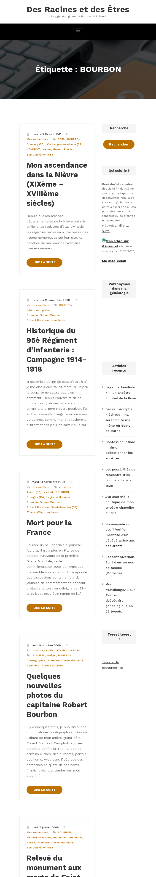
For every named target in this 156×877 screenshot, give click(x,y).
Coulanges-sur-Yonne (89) (63, 141)
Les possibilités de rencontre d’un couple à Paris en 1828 (120, 448)
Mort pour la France (57, 455)
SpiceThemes (131, 871)
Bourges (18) (77, 430)
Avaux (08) (33, 430)
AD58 (60, 137)
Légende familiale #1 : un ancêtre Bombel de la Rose (120, 385)
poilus (30, 277)
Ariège (45, 561)
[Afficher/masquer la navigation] (78, 30)
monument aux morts (66, 698)
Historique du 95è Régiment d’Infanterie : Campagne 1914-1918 (54, 308)
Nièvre (46, 146)
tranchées (56, 282)
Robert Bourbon (63, 146)
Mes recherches (37, 137)
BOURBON (72, 137)
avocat (47, 430)
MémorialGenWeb (38, 698)
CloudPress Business (98, 871)
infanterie (79, 273)
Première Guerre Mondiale (54, 277)
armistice (64, 426)
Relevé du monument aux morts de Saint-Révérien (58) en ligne (52, 733)
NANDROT (33, 146)
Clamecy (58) (35, 141)
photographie (75, 561)
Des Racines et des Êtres (78, 9)
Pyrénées (69, 566)
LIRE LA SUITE (43, 231)
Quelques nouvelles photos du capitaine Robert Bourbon (57, 588)
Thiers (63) (62, 445)
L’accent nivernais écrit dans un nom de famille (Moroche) (120, 515)
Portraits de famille (39, 556)
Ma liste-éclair (112, 255)
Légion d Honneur (38, 435)
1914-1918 (32, 561)
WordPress (55, 871)
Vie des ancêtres (38, 273)
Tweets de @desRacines (119, 593)
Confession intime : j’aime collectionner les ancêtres (118, 429)
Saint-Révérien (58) (39, 151)
